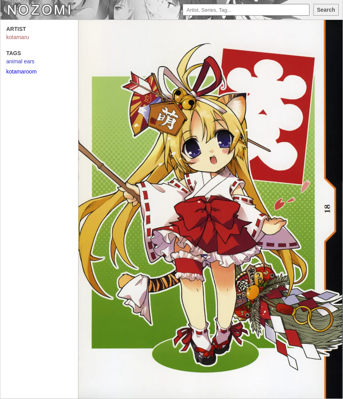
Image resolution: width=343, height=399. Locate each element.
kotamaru (17, 37)
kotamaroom (21, 71)
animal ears (20, 61)
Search (326, 10)
